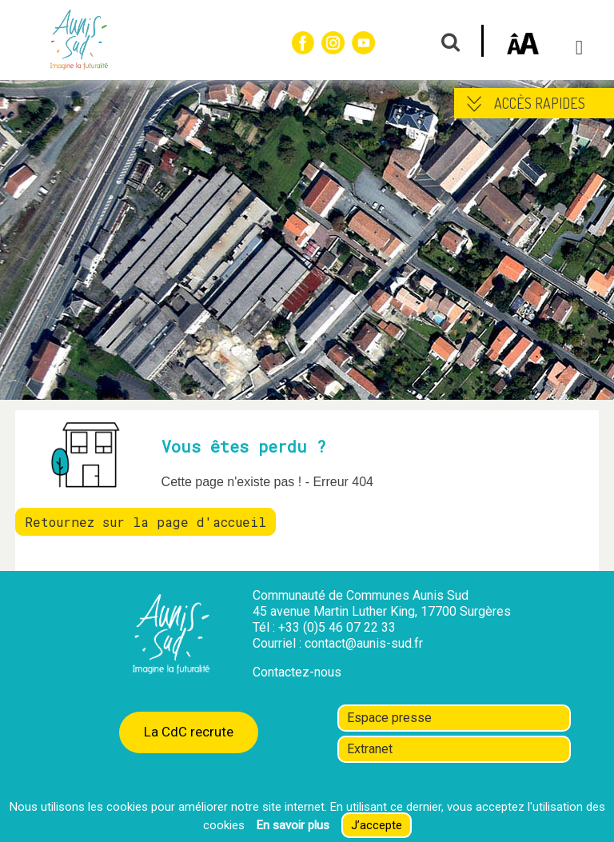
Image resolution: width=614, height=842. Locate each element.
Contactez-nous (297, 672)
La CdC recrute (188, 732)
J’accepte (376, 825)
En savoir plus (293, 825)
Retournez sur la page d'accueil (145, 521)
